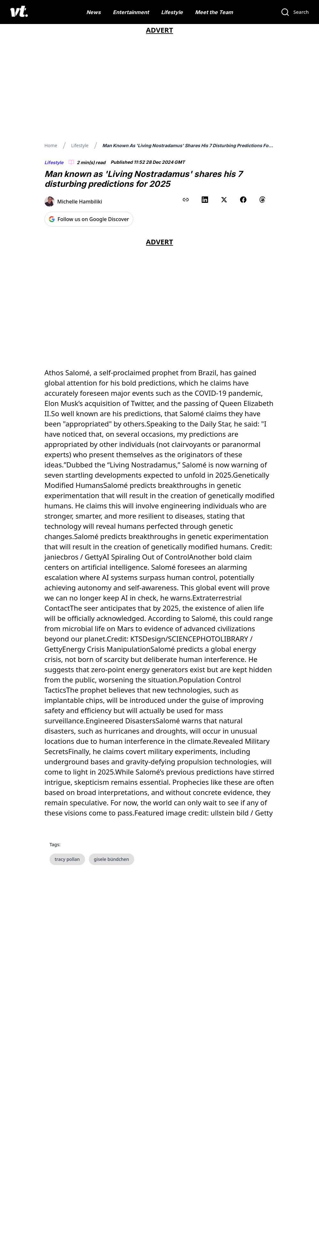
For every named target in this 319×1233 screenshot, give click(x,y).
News (93, 12)
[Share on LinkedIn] (205, 200)
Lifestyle (172, 12)
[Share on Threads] (262, 200)
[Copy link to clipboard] (186, 200)
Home (50, 145)
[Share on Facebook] (243, 200)
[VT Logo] (19, 12)
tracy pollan (67, 859)
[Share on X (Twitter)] (224, 200)
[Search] (295, 12)
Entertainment (131, 12)
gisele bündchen (111, 859)
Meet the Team (214, 12)
